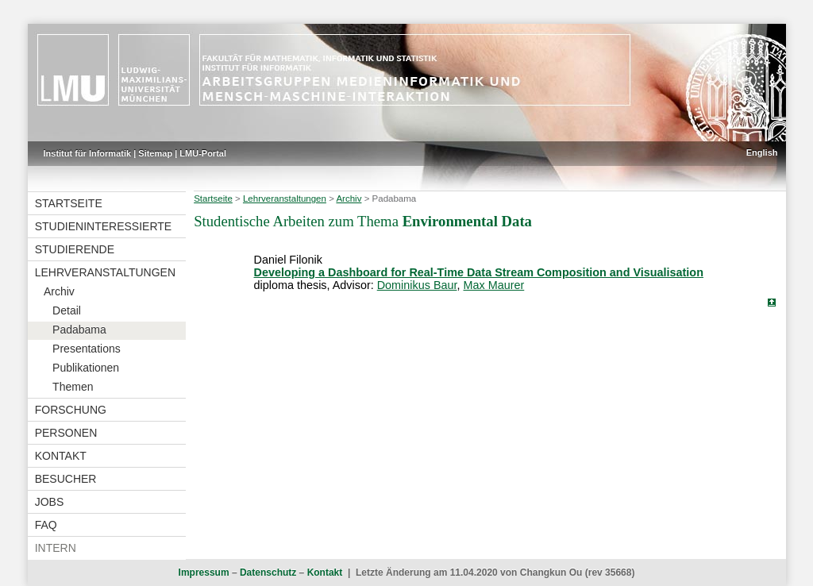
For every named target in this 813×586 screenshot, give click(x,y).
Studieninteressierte (103, 226)
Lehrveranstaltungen (105, 272)
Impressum (204, 572)
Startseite (68, 203)
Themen (72, 386)
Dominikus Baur (417, 285)
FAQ (46, 525)
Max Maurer (494, 285)
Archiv (59, 291)
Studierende (74, 249)
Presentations (86, 348)
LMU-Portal (202, 153)
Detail (66, 310)
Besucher (66, 478)
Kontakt (61, 455)
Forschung (70, 409)
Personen (66, 432)
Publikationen (85, 367)
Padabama (79, 329)
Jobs (49, 501)
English (762, 152)
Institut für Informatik (88, 153)
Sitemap (155, 153)
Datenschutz (268, 572)
